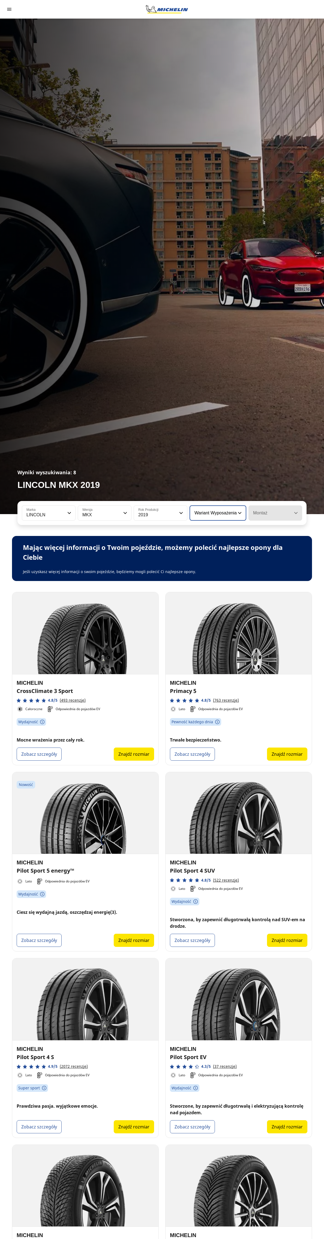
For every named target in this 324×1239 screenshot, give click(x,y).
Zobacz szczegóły (39, 754)
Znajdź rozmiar (133, 754)
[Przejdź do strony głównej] (167, 9)
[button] (69, 513)
